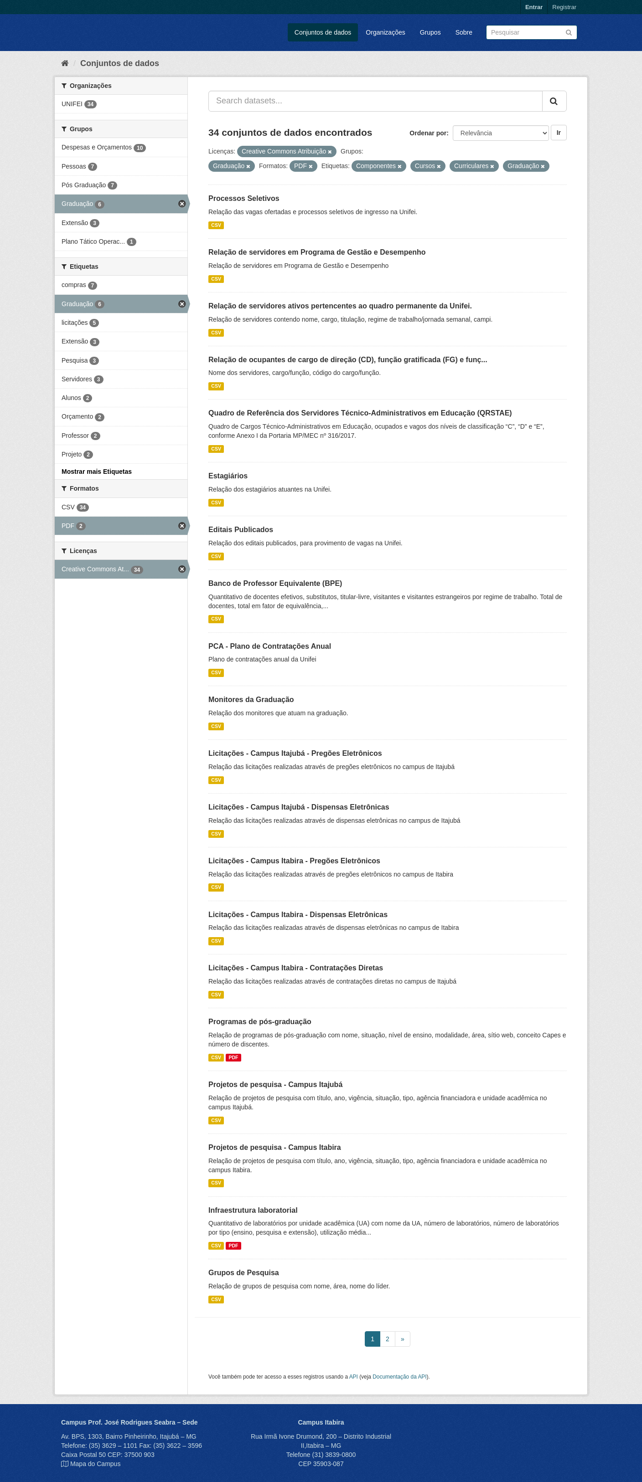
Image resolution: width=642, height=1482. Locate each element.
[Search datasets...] (375, 101)
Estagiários (228, 476)
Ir (559, 132)
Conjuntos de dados (323, 32)
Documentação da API (399, 1377)
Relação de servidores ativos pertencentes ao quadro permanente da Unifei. (340, 306)
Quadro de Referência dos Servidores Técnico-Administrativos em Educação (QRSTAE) (360, 413)
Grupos (430, 32)
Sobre (464, 32)
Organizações (385, 32)
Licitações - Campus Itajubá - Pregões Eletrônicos (295, 753)
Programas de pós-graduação (259, 1022)
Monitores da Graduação (251, 699)
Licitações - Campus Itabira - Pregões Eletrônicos (294, 861)
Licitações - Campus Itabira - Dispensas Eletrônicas (298, 914)
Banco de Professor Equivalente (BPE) (275, 583)
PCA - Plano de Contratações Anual (269, 646)
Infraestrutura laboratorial (253, 1210)
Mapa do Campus (95, 1463)
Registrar (564, 7)
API (353, 1377)
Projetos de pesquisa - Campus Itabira (274, 1147)
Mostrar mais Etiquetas (97, 471)
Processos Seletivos (244, 198)
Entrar (534, 7)
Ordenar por (427, 133)
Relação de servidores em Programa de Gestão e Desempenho (317, 252)
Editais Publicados (240, 529)
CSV (216, 225)
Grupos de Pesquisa (243, 1273)
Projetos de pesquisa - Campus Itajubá (275, 1084)
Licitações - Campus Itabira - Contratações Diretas (295, 968)
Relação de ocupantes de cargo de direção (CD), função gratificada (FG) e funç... (347, 360)
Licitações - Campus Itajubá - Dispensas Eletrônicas (298, 807)
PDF (233, 1057)
